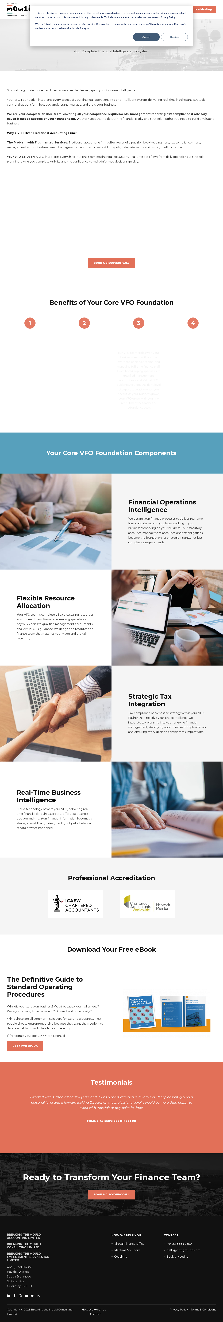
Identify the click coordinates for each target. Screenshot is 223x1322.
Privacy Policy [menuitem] (179, 1309)
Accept (146, 36)
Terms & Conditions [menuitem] (203, 1309)
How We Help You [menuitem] (126, 1235)
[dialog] (111, 26)
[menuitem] (129, 1243)
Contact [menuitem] (171, 1235)
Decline (174, 36)
